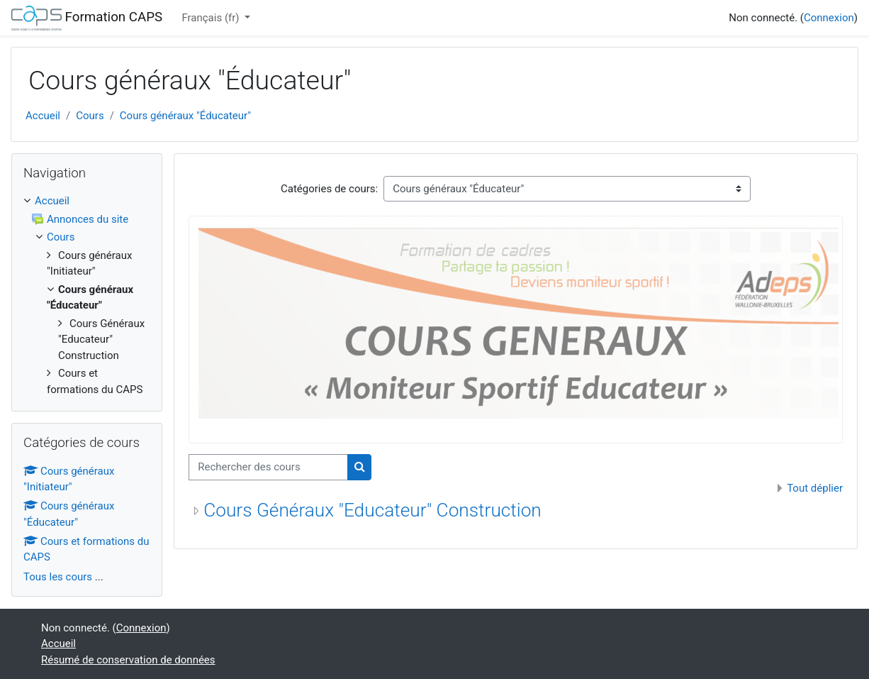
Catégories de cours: (329, 188)
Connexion (829, 17)
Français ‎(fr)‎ (211, 17)
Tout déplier (815, 488)
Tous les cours (57, 576)
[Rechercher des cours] (268, 467)
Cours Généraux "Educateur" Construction (372, 510)
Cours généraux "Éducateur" (185, 115)
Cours (89, 115)
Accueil (43, 115)
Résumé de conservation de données (128, 659)
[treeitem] (86, 201)
